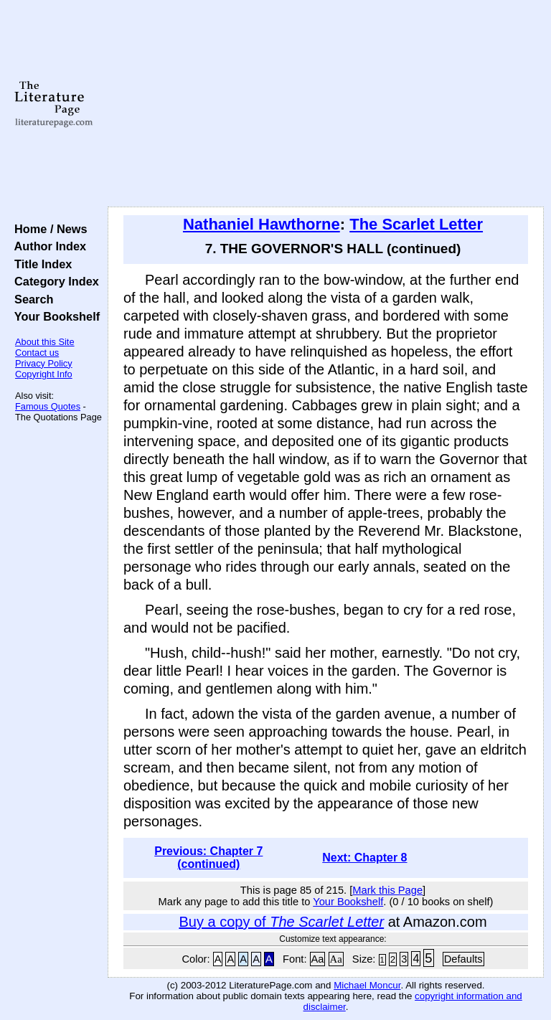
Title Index (40, 264)
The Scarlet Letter (416, 224)
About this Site (45, 341)
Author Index (47, 246)
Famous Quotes (47, 406)
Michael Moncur (367, 985)
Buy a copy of (281, 922)
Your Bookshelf (54, 316)
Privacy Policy (43, 363)
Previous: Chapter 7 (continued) (208, 857)
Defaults (463, 959)
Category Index (53, 281)
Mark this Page (387, 890)
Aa (317, 959)
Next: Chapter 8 (364, 857)
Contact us (37, 352)
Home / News (48, 228)
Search (30, 299)
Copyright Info (43, 374)
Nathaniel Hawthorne (261, 224)
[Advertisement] (326, 104)
